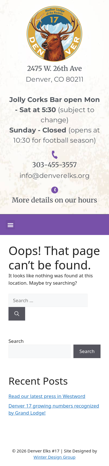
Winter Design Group (54, 457)
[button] (10, 224)
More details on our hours (54, 200)
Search (16, 341)
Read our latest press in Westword (46, 396)
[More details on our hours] (54, 189)
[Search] (16, 314)
